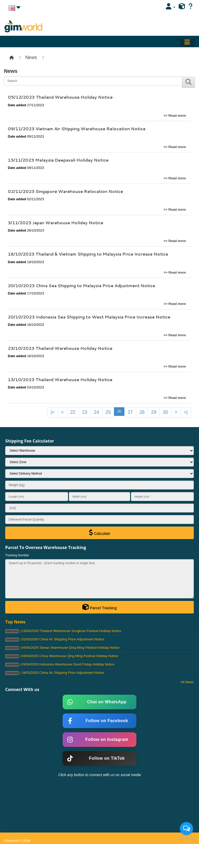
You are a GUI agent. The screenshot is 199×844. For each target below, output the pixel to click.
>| (186, 412)
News (31, 57)
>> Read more (175, 115)
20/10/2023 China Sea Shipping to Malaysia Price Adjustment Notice (81, 285)
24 (96, 412)
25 (108, 412)
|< (53, 412)
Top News (15, 622)
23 (84, 412)
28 (141, 412)
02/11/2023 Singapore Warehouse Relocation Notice (65, 191)
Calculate (99, 532)
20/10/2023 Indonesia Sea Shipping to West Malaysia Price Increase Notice (89, 317)
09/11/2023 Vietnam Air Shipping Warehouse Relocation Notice (77, 129)
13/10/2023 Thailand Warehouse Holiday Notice (60, 379)
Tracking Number (17, 555)
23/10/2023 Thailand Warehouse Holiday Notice (60, 348)
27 (130, 412)
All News (187, 682)
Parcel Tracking (99, 607)
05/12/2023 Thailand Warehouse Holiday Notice (60, 97)
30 (165, 412)
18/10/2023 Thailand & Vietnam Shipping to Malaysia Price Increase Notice (88, 254)
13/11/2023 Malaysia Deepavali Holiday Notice (58, 160)
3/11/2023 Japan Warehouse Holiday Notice (55, 223)
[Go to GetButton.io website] (186, 838)
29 (153, 412)
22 (73, 412)
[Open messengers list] (186, 828)
